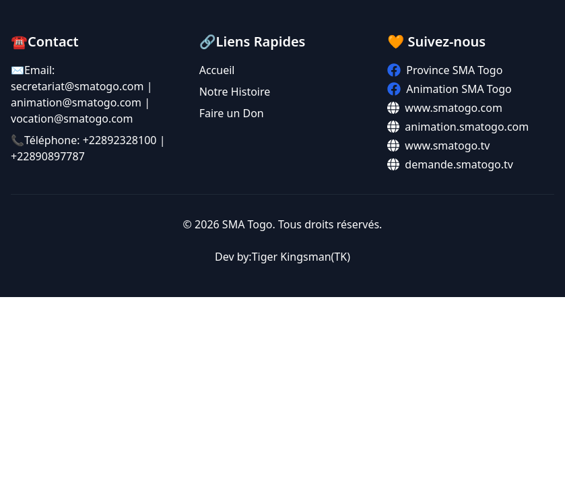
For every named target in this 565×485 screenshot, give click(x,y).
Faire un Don (231, 113)
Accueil (217, 70)
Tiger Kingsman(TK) (301, 256)
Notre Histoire (235, 91)
